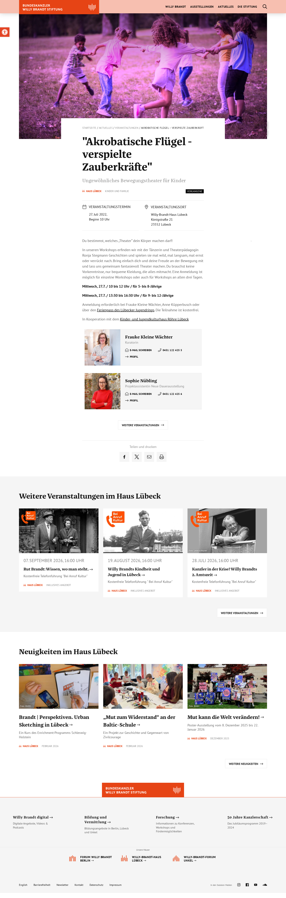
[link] (4, 32)
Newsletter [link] (62, 890)
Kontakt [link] (79, 890)
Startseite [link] (89, 127)
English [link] (23, 890)
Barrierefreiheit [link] (42, 890)
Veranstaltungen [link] (126, 127)
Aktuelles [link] (106, 127)
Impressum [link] (115, 890)
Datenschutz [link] (96, 890)
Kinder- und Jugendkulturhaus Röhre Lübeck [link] (154, 319)
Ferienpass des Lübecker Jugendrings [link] (125, 310)
